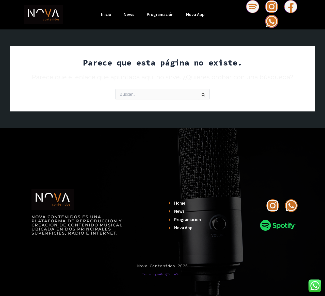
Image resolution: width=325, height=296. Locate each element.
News (129, 14)
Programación (160, 14)
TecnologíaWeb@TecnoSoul (162, 274)
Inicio (106, 14)
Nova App (195, 14)
